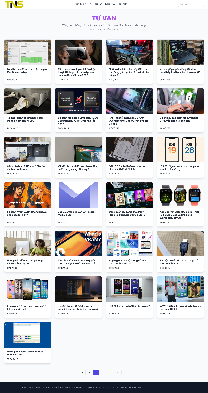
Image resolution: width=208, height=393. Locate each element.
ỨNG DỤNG (80, 4)
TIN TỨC (123, 4)
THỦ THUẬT (96, 4)
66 (118, 372)
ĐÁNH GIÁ (110, 4)
